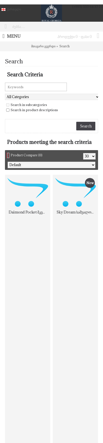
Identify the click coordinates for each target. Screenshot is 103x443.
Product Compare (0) (26, 155)
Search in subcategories (26, 105)
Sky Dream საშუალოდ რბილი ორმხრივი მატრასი (76, 212)
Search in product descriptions (32, 110)
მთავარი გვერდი (43, 46)
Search (64, 46)
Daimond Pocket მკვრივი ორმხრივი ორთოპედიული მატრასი (28, 212)
